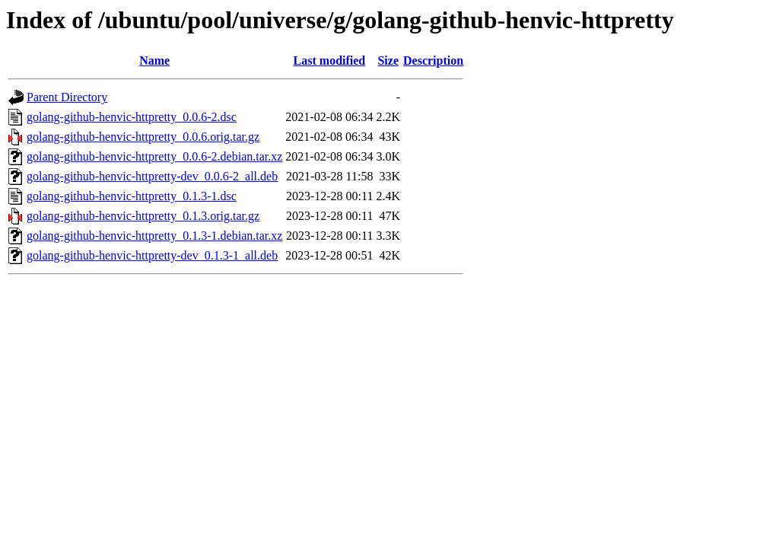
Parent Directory (67, 97)
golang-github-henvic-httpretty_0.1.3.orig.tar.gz (143, 215)
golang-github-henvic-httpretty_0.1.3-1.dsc (132, 196)
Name (154, 60)
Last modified (330, 60)
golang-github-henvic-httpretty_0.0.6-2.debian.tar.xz (154, 156)
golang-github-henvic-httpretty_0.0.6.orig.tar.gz (143, 136)
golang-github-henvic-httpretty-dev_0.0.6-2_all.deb (152, 176)
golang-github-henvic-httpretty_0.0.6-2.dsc (132, 116)
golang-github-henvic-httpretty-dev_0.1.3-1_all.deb (152, 255)
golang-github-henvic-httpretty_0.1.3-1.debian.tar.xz (154, 235)
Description (433, 60)
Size (388, 60)
